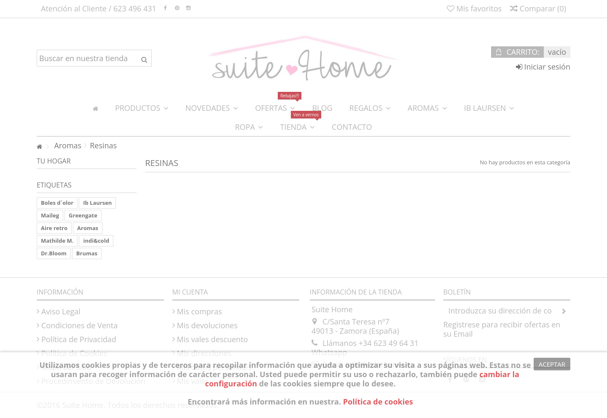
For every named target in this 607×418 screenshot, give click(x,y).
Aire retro (54, 228)
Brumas (86, 253)
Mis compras (199, 311)
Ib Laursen (97, 202)
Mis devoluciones (207, 325)
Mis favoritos (474, 8)
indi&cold (96, 240)
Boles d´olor (57, 202)
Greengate (83, 215)
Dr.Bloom (54, 253)
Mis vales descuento (212, 339)
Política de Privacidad (78, 339)
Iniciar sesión (543, 67)
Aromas (87, 228)
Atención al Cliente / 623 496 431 (98, 8)
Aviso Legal (61, 311)
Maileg (50, 215)
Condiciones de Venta (79, 325)
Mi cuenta (190, 292)
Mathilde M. (57, 240)
